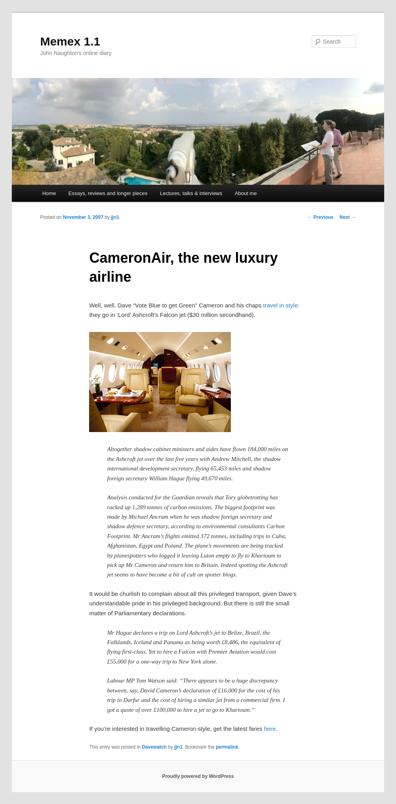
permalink (227, 747)
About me (246, 193)
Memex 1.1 (70, 41)
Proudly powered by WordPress (198, 776)
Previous (320, 217)
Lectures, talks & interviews (191, 193)
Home (49, 193)
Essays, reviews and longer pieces (108, 193)
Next (347, 217)
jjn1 (115, 217)
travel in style (280, 305)
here (270, 728)
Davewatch (154, 747)
